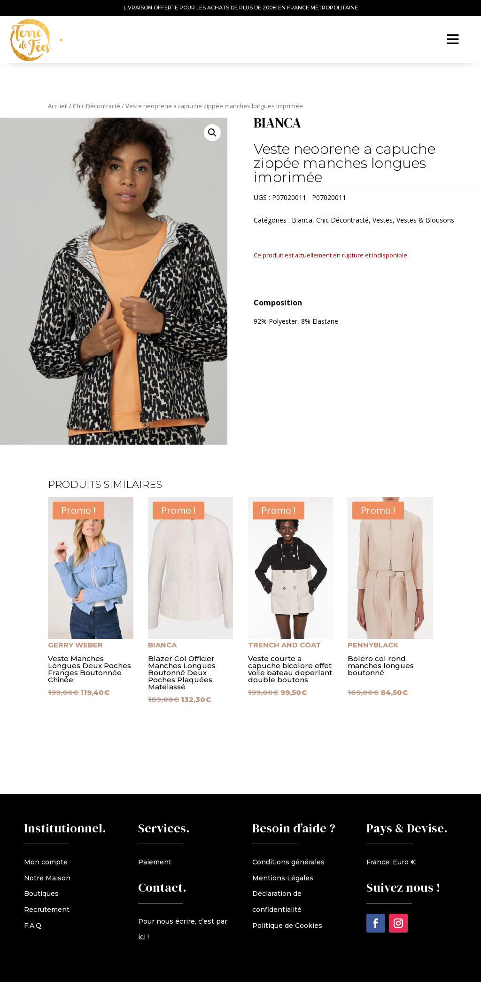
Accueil (58, 106)
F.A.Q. (33, 925)
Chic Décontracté (96, 106)
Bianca (302, 220)
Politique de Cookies (287, 925)
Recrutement (47, 909)
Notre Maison (47, 878)
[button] (212, 132)
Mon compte (46, 862)
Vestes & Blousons (425, 220)
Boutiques (41, 893)
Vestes (382, 220)
